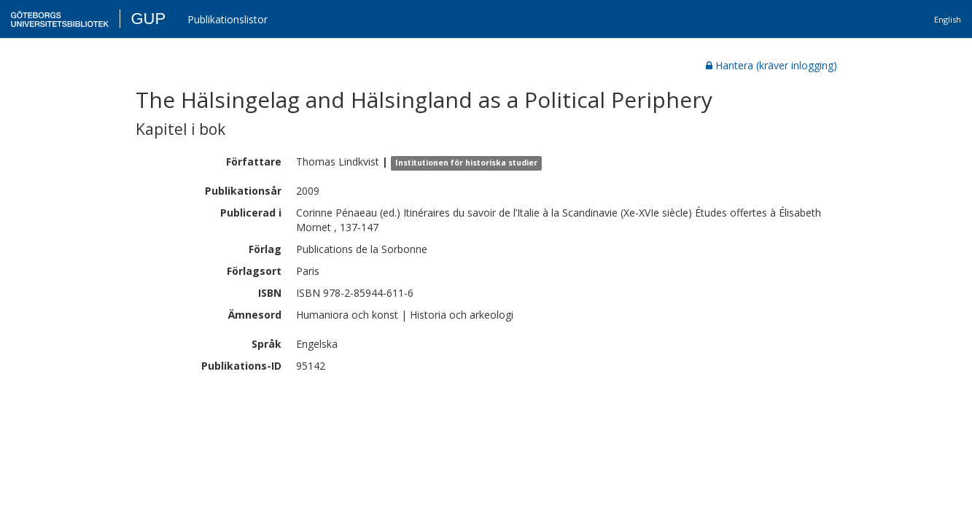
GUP (148, 18)
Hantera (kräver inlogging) (771, 65)
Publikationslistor (227, 19)
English (947, 19)
